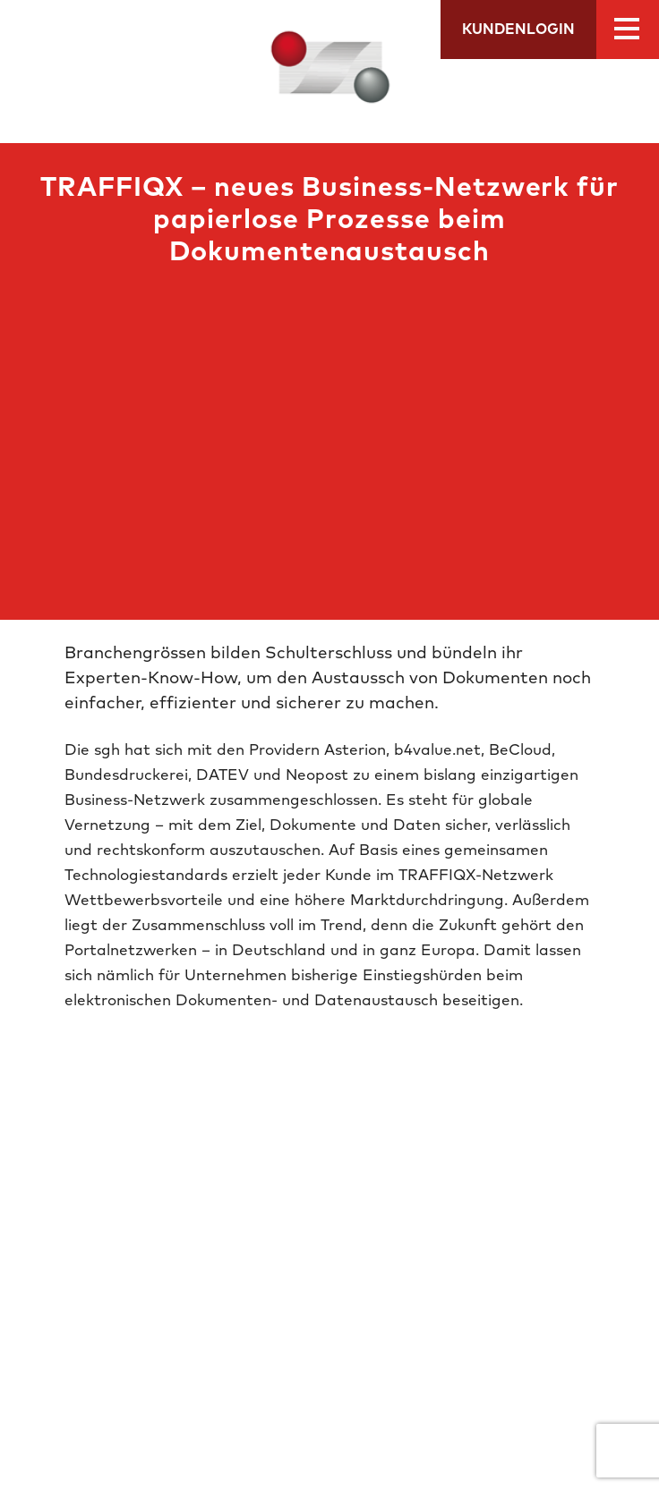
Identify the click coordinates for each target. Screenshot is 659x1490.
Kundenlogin (518, 29)
